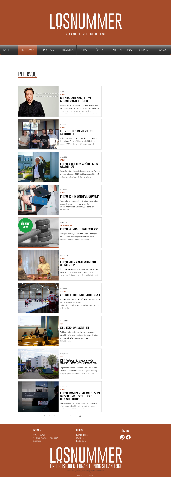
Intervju (62, 94)
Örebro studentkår (66, 225)
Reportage (63, 291)
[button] (101, 50)
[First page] (39, 416)
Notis (61, 324)
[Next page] (75, 416)
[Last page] (80, 416)
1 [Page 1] (49, 416)
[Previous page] (44, 416)
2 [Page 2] (54, 416)
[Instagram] (122, 437)
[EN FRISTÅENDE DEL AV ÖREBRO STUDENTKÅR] (85, 33)
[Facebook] (128, 437)
